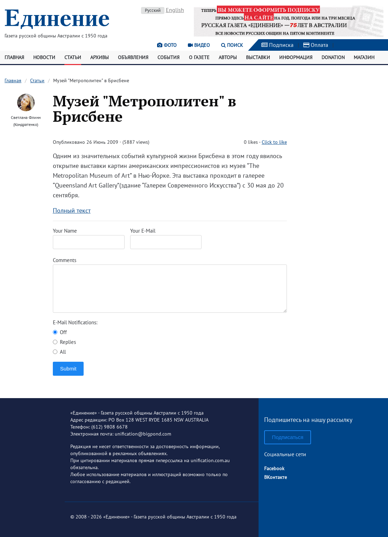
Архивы (99, 57)
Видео (199, 45)
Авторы (228, 57)
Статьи (72, 57)
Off (60, 332)
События (168, 57)
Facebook (274, 468)
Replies (64, 342)
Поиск (232, 45)
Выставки (258, 57)
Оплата (315, 44)
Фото (167, 45)
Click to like (274, 142)
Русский (153, 10)
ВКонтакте (275, 477)
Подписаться (287, 437)
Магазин (364, 57)
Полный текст (72, 210)
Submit (68, 369)
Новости (44, 57)
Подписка (277, 44)
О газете (199, 57)
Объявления (133, 57)
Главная (14, 57)
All (59, 351)
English (175, 9)
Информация (295, 57)
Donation (333, 57)
